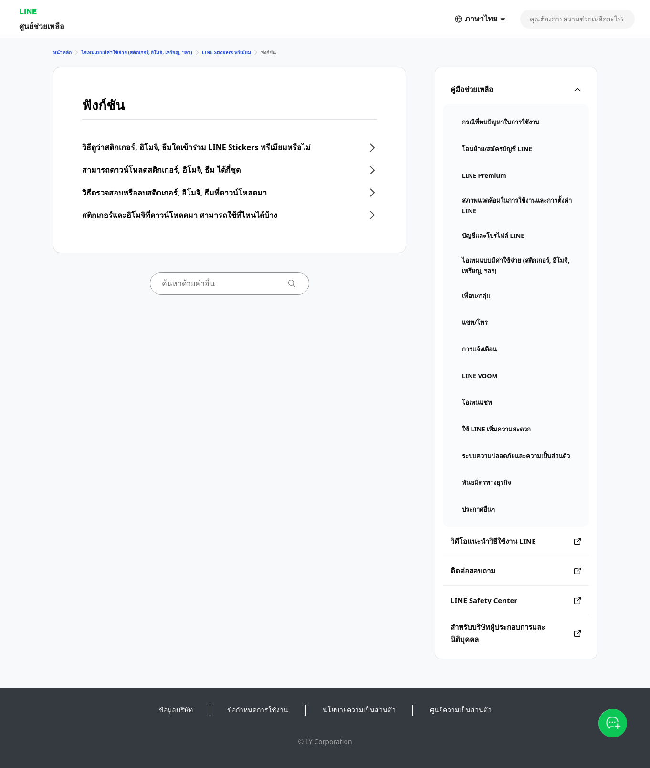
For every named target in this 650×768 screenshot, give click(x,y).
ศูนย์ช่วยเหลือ (41, 26)
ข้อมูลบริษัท (176, 709)
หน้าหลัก (62, 52)
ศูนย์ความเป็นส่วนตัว (461, 709)
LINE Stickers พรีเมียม (226, 52)
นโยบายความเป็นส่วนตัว (359, 709)
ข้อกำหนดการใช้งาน (257, 709)
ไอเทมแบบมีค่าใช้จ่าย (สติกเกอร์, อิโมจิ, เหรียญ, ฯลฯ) (136, 52)
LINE (28, 11)
